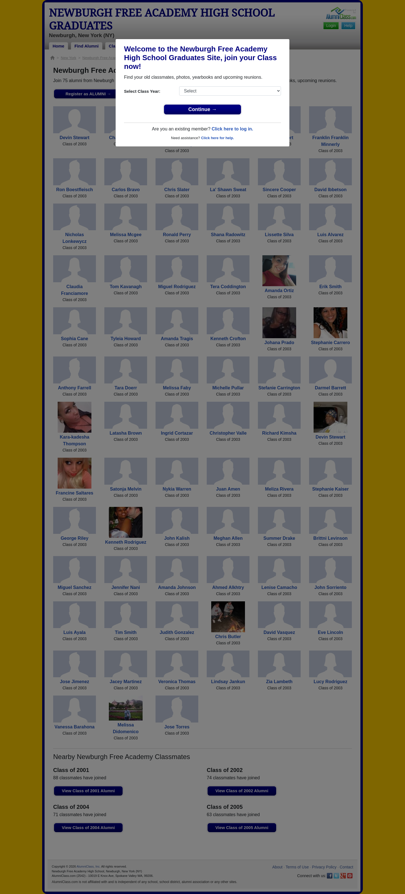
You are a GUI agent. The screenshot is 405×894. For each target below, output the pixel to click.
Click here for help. (217, 138)
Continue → (202, 109)
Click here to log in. (232, 129)
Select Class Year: (142, 91)
